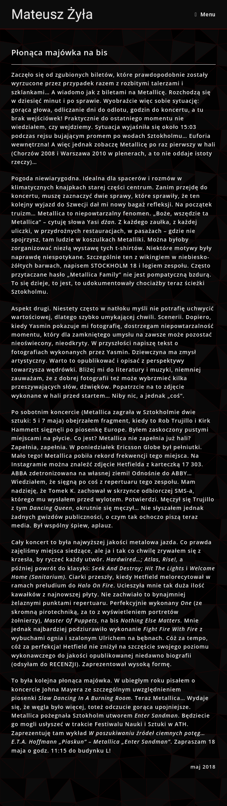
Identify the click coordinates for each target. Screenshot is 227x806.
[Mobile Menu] (205, 14)
